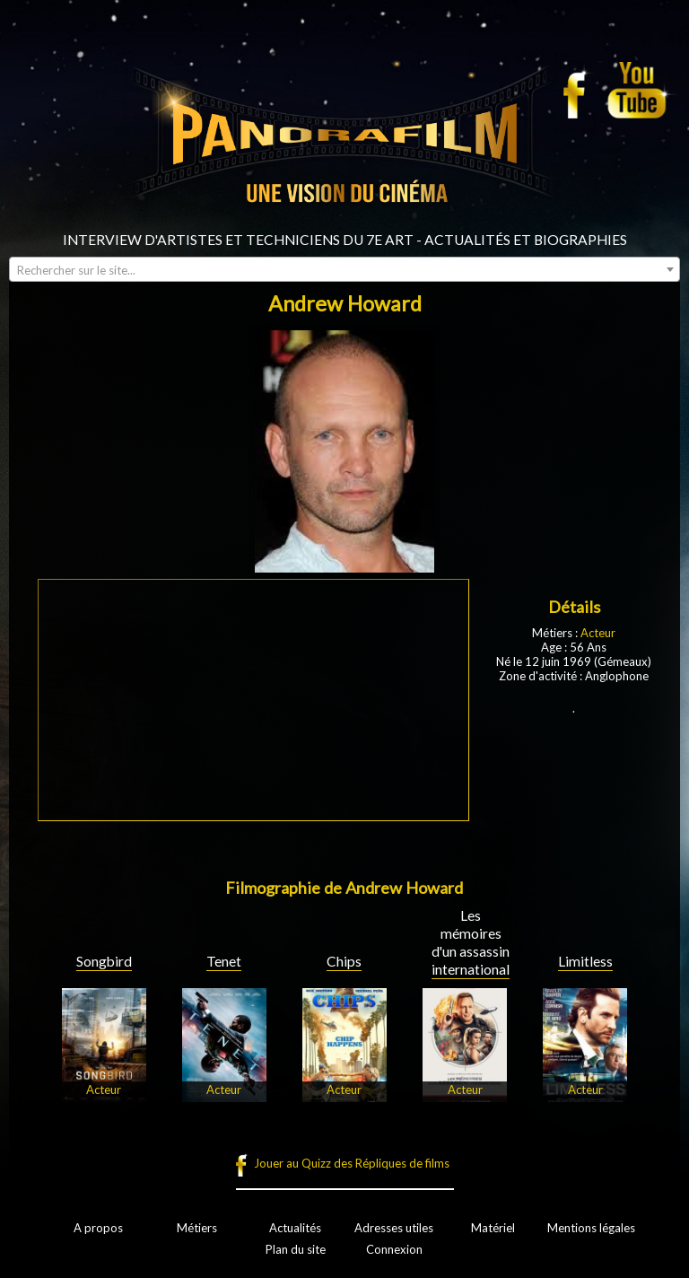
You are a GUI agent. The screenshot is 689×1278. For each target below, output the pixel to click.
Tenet (223, 961)
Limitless (585, 961)
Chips (344, 961)
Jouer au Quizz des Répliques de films (351, 1163)
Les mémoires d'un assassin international (471, 942)
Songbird (104, 961)
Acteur (597, 633)
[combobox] (344, 269)
